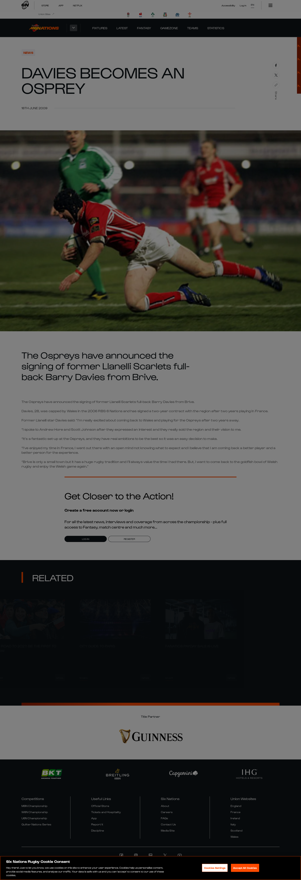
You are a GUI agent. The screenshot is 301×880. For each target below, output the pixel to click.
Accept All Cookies (245, 869)
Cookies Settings (215, 869)
